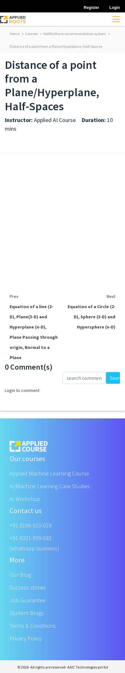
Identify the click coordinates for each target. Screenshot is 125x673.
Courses (30, 33)
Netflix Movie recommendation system (73, 33)
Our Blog (20, 574)
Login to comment (22, 390)
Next (111, 296)
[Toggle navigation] (116, 19)
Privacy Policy (26, 638)
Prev (14, 296)
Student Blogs (27, 613)
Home (15, 33)
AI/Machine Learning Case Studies (50, 486)
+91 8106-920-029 (31, 525)
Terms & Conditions (33, 625)
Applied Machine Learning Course (49, 473)
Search (115, 378)
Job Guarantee (28, 600)
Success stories (28, 587)
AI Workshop (25, 499)
